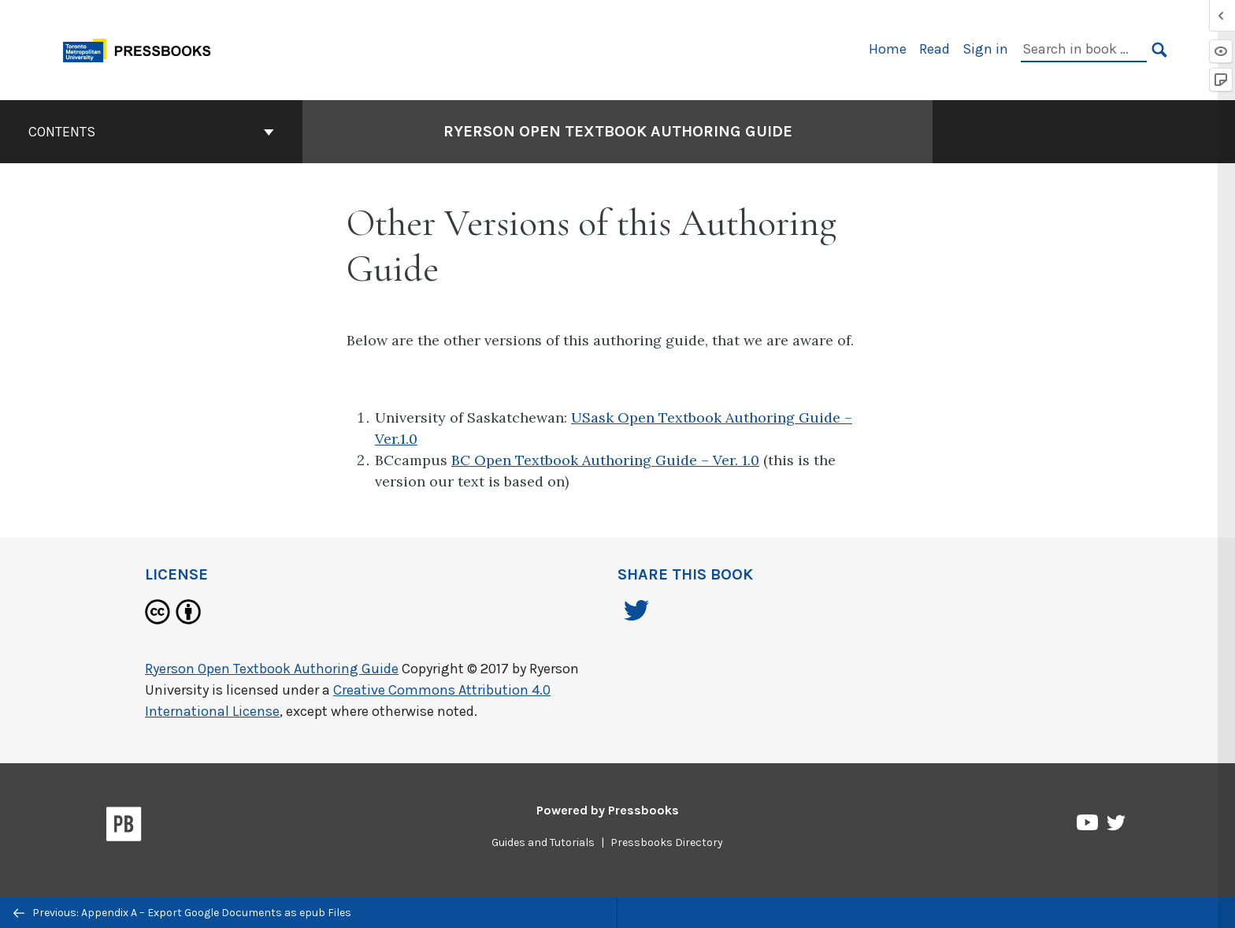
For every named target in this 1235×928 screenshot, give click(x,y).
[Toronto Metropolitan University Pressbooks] (142, 48)
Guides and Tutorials (543, 842)
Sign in (985, 49)
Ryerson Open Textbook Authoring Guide (272, 668)
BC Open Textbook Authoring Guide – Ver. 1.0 (605, 460)
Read (934, 49)
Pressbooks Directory (666, 842)
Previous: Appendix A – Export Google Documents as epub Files (182, 912)
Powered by (607, 810)
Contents (151, 131)
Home (888, 49)
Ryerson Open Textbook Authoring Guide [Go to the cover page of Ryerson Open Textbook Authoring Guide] (617, 131)
